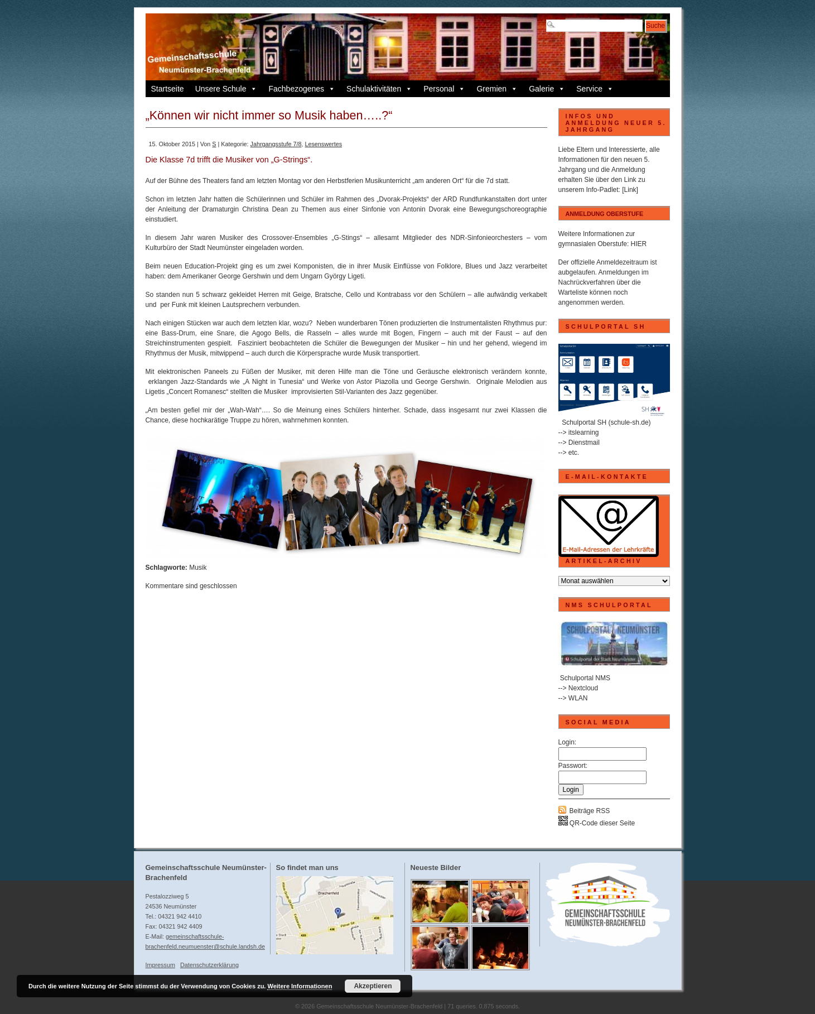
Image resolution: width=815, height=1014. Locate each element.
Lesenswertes (323, 144)
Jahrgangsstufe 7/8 (276, 144)
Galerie (547, 88)
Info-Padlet (602, 190)
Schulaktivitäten (379, 88)
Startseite (167, 88)
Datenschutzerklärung (209, 965)
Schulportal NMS (585, 678)
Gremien (497, 88)
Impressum (160, 965)
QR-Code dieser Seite (596, 823)
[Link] (630, 190)
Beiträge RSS (590, 811)
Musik (197, 567)
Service (595, 88)
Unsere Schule (226, 88)
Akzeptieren (373, 986)
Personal (444, 88)
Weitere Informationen (299, 986)
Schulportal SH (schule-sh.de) (606, 422)
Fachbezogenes (301, 88)
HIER (639, 244)
